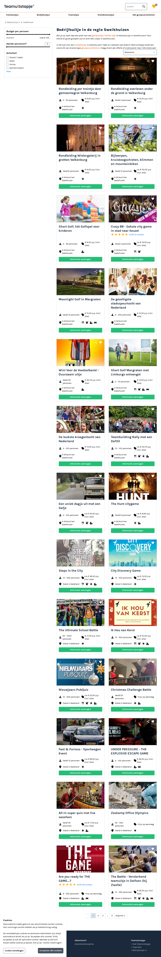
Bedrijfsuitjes (43, 15)
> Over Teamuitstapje (140, 944)
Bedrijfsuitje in (12, 22)
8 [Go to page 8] (112, 916)
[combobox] (133, 6)
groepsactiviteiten (90, 48)
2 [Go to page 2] (98, 916)
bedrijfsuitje (80, 45)
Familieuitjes (12, 15)
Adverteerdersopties (84, 944)
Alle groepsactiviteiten (144, 15)
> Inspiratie (136, 947)
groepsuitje (97, 35)
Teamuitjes (73, 15)
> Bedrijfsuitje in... (139, 950)
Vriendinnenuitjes (106, 15)
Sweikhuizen (26, 22)
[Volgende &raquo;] (120, 915)
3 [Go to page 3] (102, 916)
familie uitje (110, 35)
